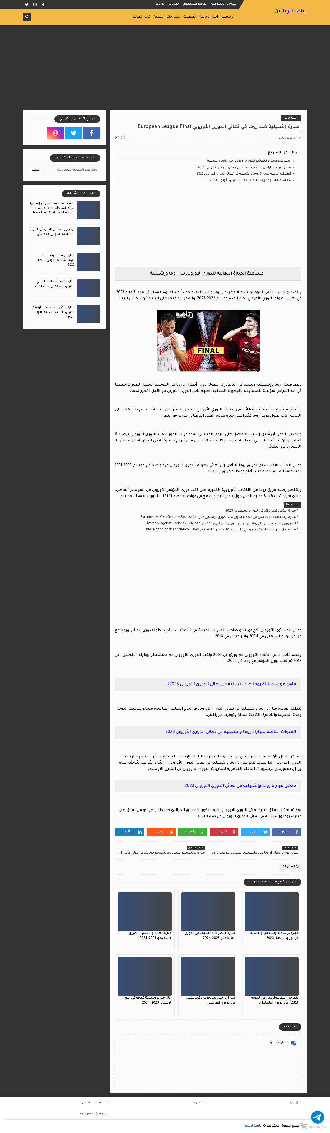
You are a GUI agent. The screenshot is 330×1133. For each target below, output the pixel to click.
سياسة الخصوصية (223, 4)
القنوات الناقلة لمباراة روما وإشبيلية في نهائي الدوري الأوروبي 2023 (244, 174)
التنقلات (189, 17)
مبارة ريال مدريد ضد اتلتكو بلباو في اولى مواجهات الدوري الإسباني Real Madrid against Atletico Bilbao (221, 530)
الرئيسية (227, 17)
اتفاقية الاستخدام (195, 4)
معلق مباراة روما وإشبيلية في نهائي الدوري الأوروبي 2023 (250, 180)
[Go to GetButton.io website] (317, 1127)
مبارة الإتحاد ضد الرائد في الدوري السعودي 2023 (260, 511)
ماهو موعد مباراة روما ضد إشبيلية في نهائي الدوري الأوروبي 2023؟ (244, 167)
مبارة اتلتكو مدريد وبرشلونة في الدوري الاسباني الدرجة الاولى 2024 (52, 312)
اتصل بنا (174, 4)
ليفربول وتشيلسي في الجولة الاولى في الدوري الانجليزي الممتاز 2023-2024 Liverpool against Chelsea (221, 523)
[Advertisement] (165, 70)
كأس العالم (141, 17)
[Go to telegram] (317, 1117)
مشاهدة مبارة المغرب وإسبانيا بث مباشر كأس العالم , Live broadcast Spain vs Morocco (52, 208)
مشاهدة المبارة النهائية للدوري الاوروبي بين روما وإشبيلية (249, 161)
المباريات (173, 17)
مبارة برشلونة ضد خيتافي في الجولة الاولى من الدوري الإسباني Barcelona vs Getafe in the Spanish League (218, 517)
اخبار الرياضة (208, 17)
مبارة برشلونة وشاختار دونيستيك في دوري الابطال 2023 (55, 260)
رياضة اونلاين (290, 11)
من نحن (160, 4)
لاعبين (158, 17)
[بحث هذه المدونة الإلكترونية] (72, 170)
